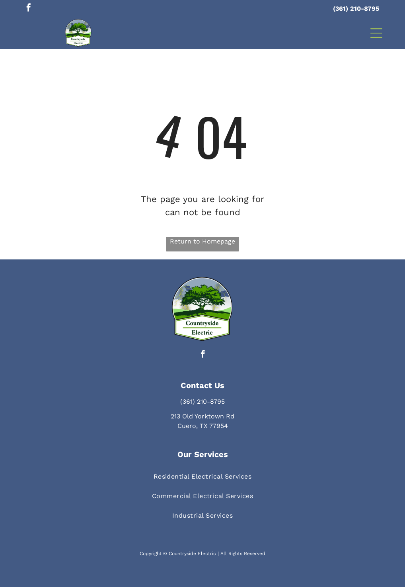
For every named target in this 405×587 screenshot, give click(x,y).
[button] (376, 33)
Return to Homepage (202, 241)
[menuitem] (203, 476)
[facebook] (29, 9)
